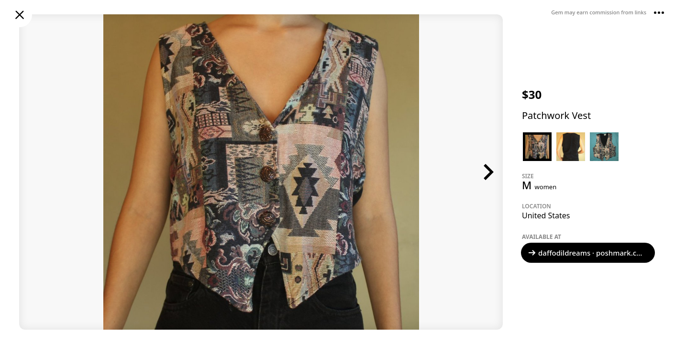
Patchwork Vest (556, 115)
